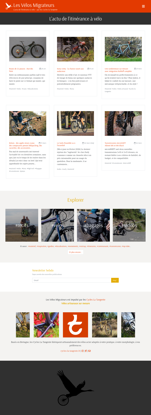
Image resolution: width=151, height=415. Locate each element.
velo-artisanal (123, 89)
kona (72, 89)
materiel (13, 89)
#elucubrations (61, 246)
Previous (19, 324)
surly (65, 169)
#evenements (73, 246)
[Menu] (143, 6)
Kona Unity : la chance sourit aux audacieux (70, 69)
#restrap (82, 246)
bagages (39, 168)
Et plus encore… (75, 252)
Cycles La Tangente (95, 299)
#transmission (115, 246)
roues (25, 89)
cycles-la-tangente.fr (70, 351)
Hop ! (115, 280)
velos (19, 89)
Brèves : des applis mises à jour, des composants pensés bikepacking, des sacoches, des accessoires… (25, 145)
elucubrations (33, 89)
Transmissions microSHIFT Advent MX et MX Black (115, 144)
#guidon (50, 246)
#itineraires (91, 246)
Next (132, 324)
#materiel (32, 246)
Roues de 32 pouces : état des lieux (21, 69)
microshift (127, 163)
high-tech (31, 168)
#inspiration (41, 246)
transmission (14, 171)
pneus (23, 171)
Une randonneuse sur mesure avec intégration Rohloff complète (118, 69)
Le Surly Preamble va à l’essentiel (66, 144)
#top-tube (126, 246)
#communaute (102, 246)
